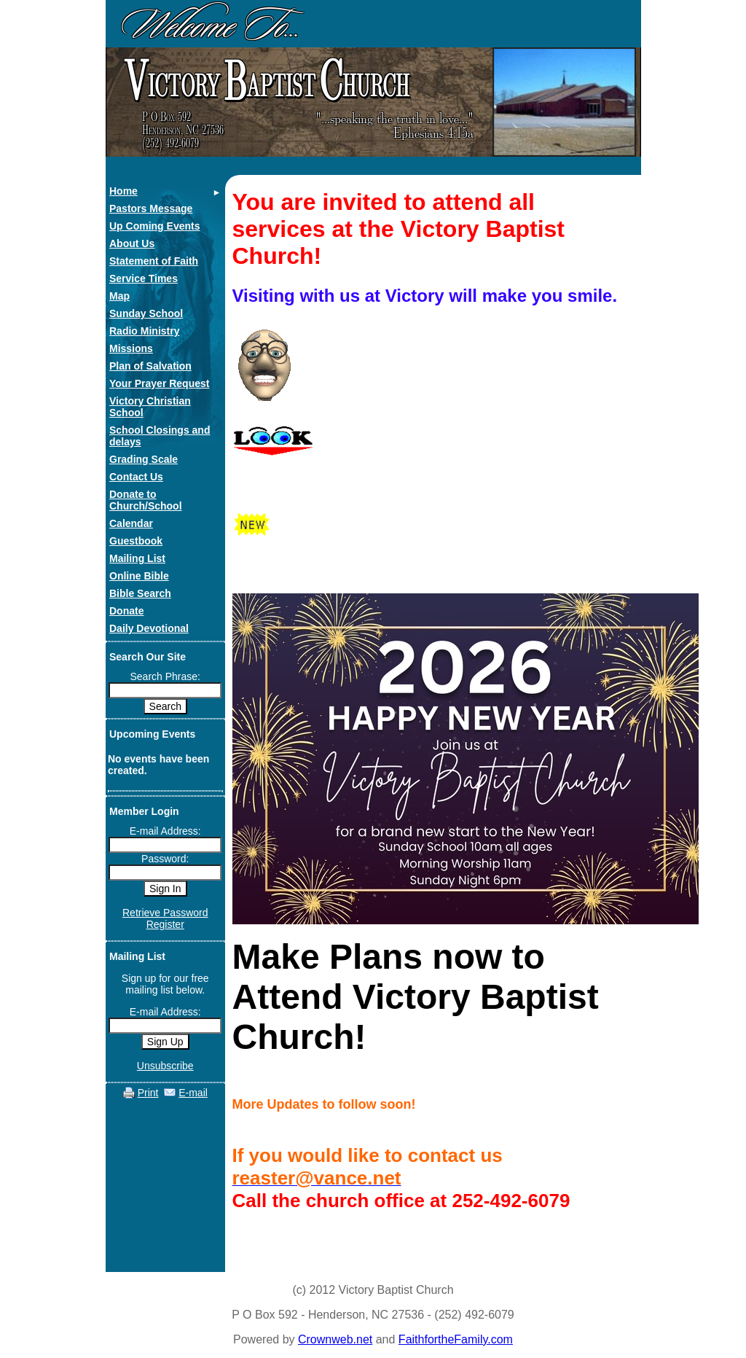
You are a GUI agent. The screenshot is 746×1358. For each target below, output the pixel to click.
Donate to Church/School (145, 500)
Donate (126, 611)
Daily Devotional (149, 628)
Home (123, 191)
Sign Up (165, 1041)
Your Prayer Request (159, 383)
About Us (131, 243)
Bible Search (140, 593)
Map (119, 296)
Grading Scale (143, 459)
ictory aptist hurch (264, 81)
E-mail (193, 1093)
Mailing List (137, 558)
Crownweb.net (335, 1339)
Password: (165, 859)
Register (165, 924)
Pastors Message (150, 208)
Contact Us (136, 477)
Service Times (143, 278)
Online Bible (139, 576)
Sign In (165, 888)
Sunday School (146, 313)
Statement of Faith (153, 261)
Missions (131, 348)
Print (148, 1093)
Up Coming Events (154, 226)
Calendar (131, 523)
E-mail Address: (165, 831)
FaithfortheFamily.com (455, 1339)
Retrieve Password (165, 912)
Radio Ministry (144, 331)
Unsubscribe (165, 1066)
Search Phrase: (165, 676)
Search (165, 706)
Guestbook (135, 541)
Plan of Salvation (150, 366)
